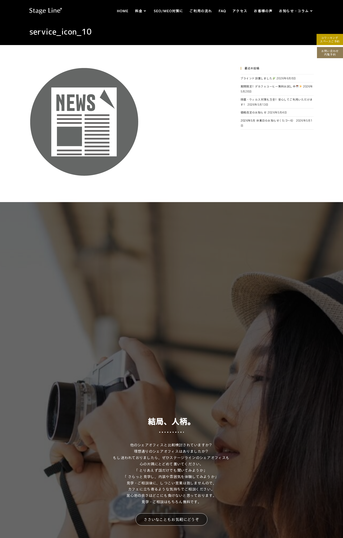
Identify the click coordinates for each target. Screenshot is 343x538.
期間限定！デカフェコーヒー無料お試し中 (271, 86)
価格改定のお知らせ (254, 112)
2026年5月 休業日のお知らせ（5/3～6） (268, 120)
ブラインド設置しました (258, 78)
